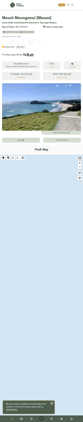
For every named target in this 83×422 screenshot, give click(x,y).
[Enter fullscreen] (80, 158)
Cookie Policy (11, 410)
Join (61, 5)
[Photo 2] (39, 127)
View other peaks (62, 140)
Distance (72, 67)
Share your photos (61, 132)
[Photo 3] (44, 127)
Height (51, 67)
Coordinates (21, 77)
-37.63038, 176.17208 (21, 74)
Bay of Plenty (8, 27)
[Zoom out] (80, 167)
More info (20, 47)
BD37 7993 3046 (62, 74)
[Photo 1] (34, 127)
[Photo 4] (49, 127)
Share (21, 140)
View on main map (54, 27)
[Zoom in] (80, 163)
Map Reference (62, 77)
